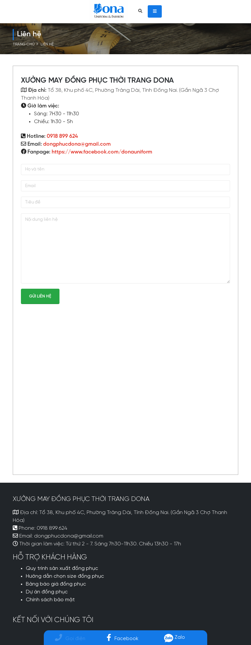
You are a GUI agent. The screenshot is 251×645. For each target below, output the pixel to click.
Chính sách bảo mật (50, 600)
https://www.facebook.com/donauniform (102, 152)
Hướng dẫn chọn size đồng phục (65, 576)
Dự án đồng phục (47, 592)
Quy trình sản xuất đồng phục (62, 568)
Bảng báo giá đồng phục (56, 584)
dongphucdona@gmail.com (77, 144)
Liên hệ (47, 44)
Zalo (174, 637)
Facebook (122, 638)
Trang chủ (24, 44)
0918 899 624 (62, 136)
